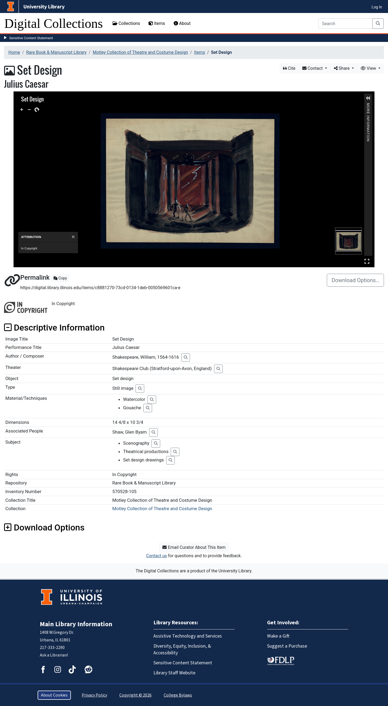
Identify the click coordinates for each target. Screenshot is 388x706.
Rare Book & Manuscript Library (56, 52)
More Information (368, 105)
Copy (60, 278)
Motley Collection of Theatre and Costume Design (140, 52)
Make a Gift (278, 636)
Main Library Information (76, 624)
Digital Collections (53, 23)
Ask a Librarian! (54, 655)
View (369, 68)
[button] (368, 98)
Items (157, 23)
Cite (289, 68)
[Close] (73, 237)
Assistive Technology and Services (187, 636)
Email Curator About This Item (193, 547)
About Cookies (54, 695)
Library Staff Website (174, 672)
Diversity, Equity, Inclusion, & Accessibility (182, 649)
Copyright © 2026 (135, 695)
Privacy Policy (94, 695)
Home (14, 52)
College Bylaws (178, 695)
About (182, 23)
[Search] (345, 23)
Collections (126, 23)
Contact (313, 68)
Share (342, 68)
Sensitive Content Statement (31, 38)
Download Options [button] (44, 527)
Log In (377, 7)
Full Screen (367, 261)
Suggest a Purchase (287, 646)
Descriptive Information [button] (54, 327)
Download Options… (355, 280)
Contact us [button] (156, 555)
